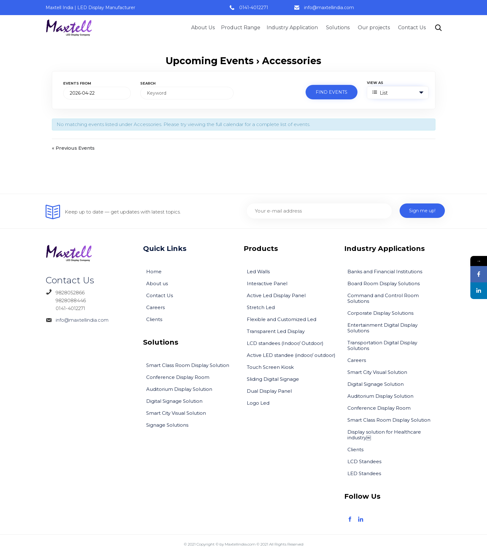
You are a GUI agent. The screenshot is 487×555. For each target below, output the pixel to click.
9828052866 (70, 293)
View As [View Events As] (375, 83)
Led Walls (258, 272)
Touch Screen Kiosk (270, 367)
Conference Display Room (177, 377)
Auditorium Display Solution (179, 389)
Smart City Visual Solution (176, 413)
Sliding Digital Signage (273, 379)
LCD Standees (364, 461)
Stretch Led (261, 307)
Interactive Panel (267, 283)
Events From (77, 83)
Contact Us (412, 28)
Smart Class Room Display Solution (187, 365)
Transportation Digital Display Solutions (382, 345)
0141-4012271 (253, 7)
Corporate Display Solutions (380, 313)
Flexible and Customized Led (281, 319)
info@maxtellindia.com (329, 7)
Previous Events (73, 148)
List (380, 93)
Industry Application (293, 28)
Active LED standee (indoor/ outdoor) (291, 355)
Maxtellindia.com (240, 544)
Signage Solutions (167, 425)
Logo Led (258, 403)
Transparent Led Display (276, 331)
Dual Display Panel (269, 391)
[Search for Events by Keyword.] (187, 93)
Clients (154, 319)
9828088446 (66, 300)
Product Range (240, 28)
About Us (203, 28)
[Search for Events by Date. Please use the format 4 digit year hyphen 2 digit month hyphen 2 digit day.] (97, 93)
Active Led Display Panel (276, 295)
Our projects (375, 28)
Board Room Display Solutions (383, 283)
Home (154, 272)
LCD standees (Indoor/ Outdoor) (285, 343)
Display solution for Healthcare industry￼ (384, 435)
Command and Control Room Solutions (383, 298)
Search (148, 83)
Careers (155, 307)
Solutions (338, 28)
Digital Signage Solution (174, 401)
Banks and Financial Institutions (384, 272)
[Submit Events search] (331, 92)
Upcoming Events (210, 61)
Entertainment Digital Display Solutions (382, 328)
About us (157, 283)
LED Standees (364, 473)
